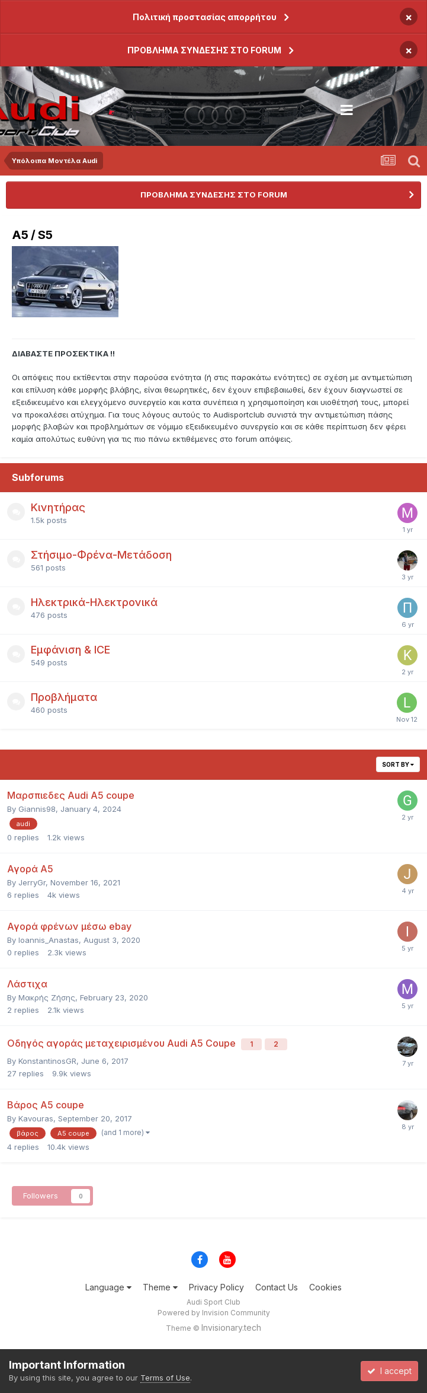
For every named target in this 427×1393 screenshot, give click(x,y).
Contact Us (276, 1287)
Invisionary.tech (231, 1327)
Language (108, 1287)
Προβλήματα (64, 697)
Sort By (398, 764)
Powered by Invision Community (214, 1312)
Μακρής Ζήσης (46, 997)
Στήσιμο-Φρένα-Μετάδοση (101, 555)
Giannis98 (37, 809)
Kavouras (35, 1118)
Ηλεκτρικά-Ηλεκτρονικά (94, 602)
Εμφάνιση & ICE (70, 649)
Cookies (325, 1287)
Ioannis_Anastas (48, 940)
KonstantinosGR (47, 1061)
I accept (389, 1371)
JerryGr (32, 882)
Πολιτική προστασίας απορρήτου (205, 17)
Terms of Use (165, 1377)
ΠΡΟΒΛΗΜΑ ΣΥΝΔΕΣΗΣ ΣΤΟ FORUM (204, 50)
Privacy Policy (216, 1287)
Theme (160, 1287)
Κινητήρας (58, 507)
